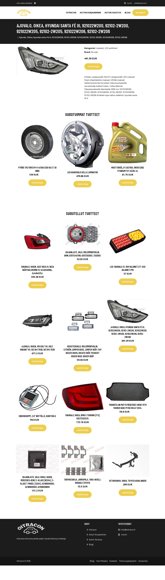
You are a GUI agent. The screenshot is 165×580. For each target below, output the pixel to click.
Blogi (128, 12)
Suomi (129, 3)
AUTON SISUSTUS (113, 12)
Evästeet (113, 561)
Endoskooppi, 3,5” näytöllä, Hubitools (37, 415)
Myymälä (140, 12)
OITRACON (71, 12)
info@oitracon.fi (140, 3)
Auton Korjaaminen (97, 534)
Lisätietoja (93, 66)
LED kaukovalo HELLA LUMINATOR (82, 172)
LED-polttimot (111, 48)
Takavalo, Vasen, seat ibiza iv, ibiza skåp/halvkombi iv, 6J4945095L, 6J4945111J (37, 270)
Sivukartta (143, 561)
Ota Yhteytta (102, 561)
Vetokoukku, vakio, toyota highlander (127, 480)
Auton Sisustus (95, 539)
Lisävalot (100, 48)
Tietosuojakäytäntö (127, 561)
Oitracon (93, 529)
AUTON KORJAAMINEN (90, 12)
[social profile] (35, 3)
